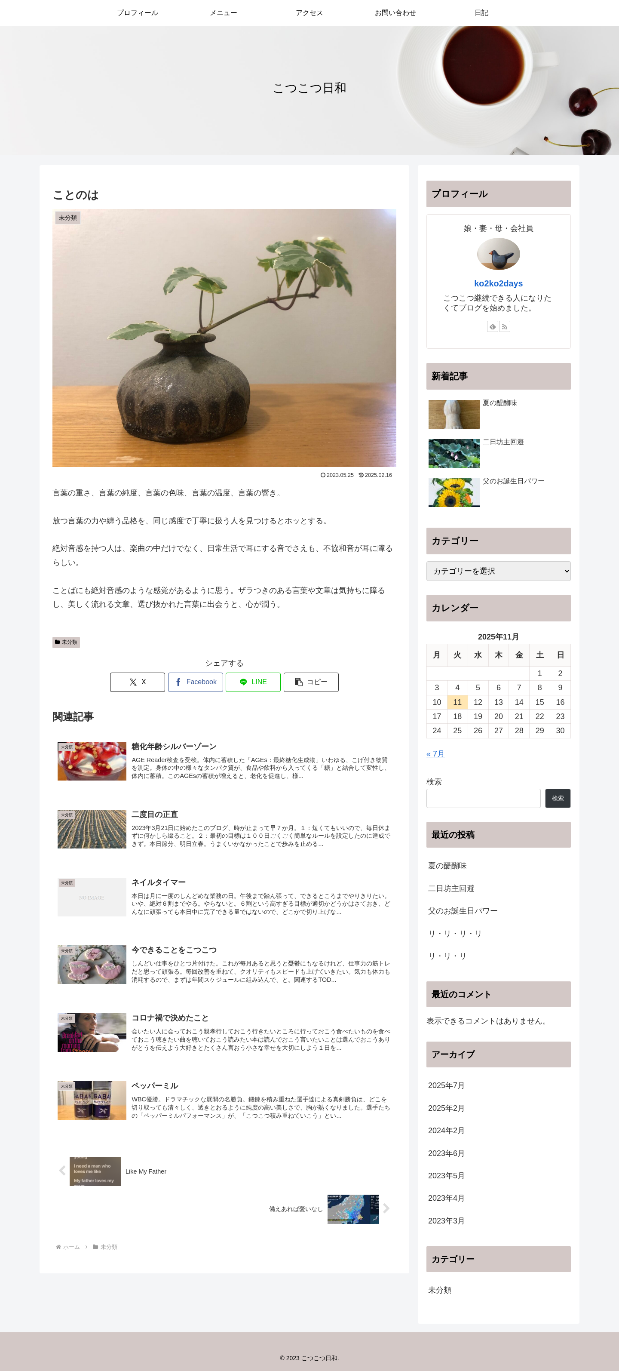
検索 (434, 782)
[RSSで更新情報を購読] (504, 326)
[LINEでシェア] (253, 682)
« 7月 (435, 754)
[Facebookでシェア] (195, 682)
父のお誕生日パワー (463, 911)
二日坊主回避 (451, 888)
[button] (311, 682)
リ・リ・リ (447, 956)
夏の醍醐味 (447, 865)
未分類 (66, 642)
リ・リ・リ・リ (455, 933)
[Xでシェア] (137, 682)
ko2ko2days (498, 283)
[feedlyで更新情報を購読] (492, 326)
